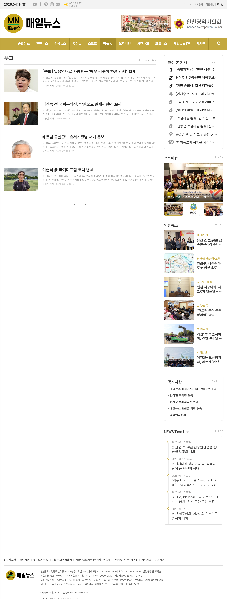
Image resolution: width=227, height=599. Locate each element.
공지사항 (174, 381)
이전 (75, 205)
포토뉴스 (161, 43)
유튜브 (35, 4)
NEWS (176, 431)
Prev (169, 182)
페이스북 (40, 4)
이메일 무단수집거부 (126, 560)
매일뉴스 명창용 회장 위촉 (186, 408)
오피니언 (125, 43)
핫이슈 (77, 43)
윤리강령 (24, 560)
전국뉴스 (60, 43)
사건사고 (143, 43)
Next (218, 182)
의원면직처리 (178, 415)
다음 (85, 205)
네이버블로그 (58, 4)
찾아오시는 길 (40, 560)
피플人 (107, 43)
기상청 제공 (73, 6)
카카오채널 (46, 4)
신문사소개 (10, 560)
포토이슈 (171, 157)
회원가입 (210, 4)
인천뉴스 (42, 43)
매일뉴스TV (182, 43)
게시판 (200, 43)
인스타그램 (52, 4)
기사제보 (187, 4)
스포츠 (92, 43)
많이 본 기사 (177, 62)
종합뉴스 (24, 43)
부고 (154, 60)
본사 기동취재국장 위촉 (184, 402)
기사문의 (198, 4)
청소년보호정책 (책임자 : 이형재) (93, 560)
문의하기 (159, 560)
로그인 (220, 4)
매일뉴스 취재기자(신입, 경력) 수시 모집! (194, 389)
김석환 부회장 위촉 (181, 395)
